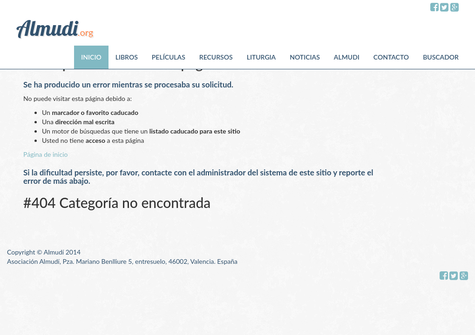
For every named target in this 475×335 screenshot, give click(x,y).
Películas (168, 57)
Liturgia (261, 57)
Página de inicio (45, 154)
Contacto (391, 57)
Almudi (347, 57)
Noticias (305, 57)
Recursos (216, 57)
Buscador (441, 57)
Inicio (91, 57)
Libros (126, 57)
